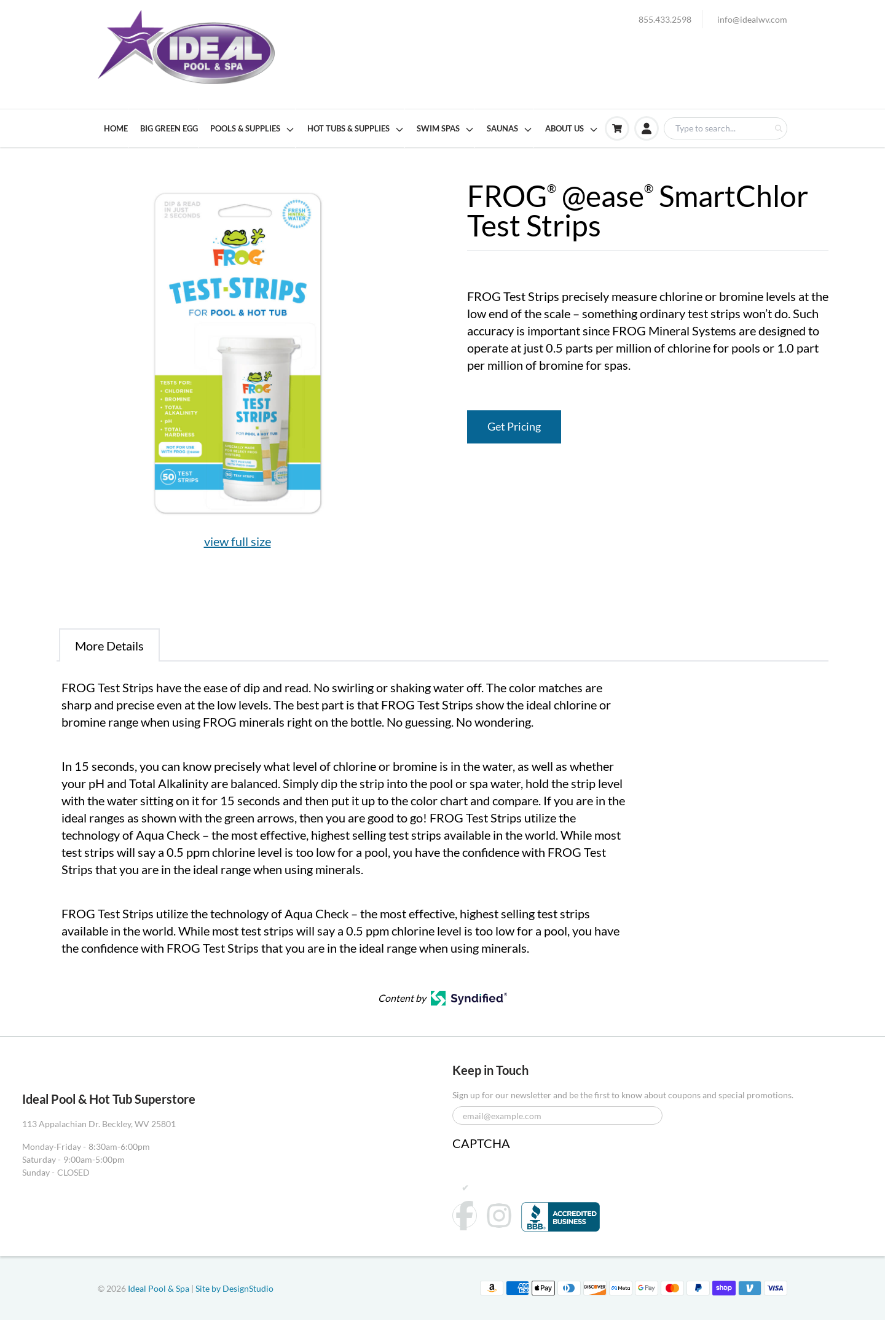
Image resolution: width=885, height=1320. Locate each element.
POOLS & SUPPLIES (252, 129)
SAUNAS (510, 129)
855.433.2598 (665, 19)
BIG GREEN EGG (169, 128)
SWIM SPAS (445, 129)
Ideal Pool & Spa (159, 1288)
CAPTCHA (481, 1143)
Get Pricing (514, 427)
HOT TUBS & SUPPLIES (355, 129)
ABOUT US (572, 129)
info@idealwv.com (752, 19)
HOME (116, 128)
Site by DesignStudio (234, 1288)
